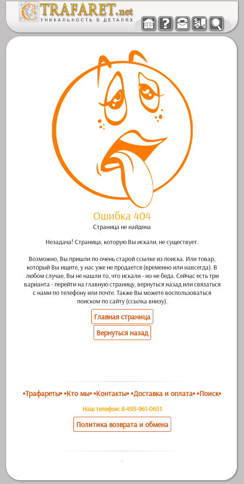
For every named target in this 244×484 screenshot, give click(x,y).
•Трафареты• (42, 393)
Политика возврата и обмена (122, 424)
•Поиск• (209, 393)
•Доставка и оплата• (163, 393)
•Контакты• (111, 393)
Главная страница (122, 316)
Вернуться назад (122, 332)
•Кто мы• (78, 393)
